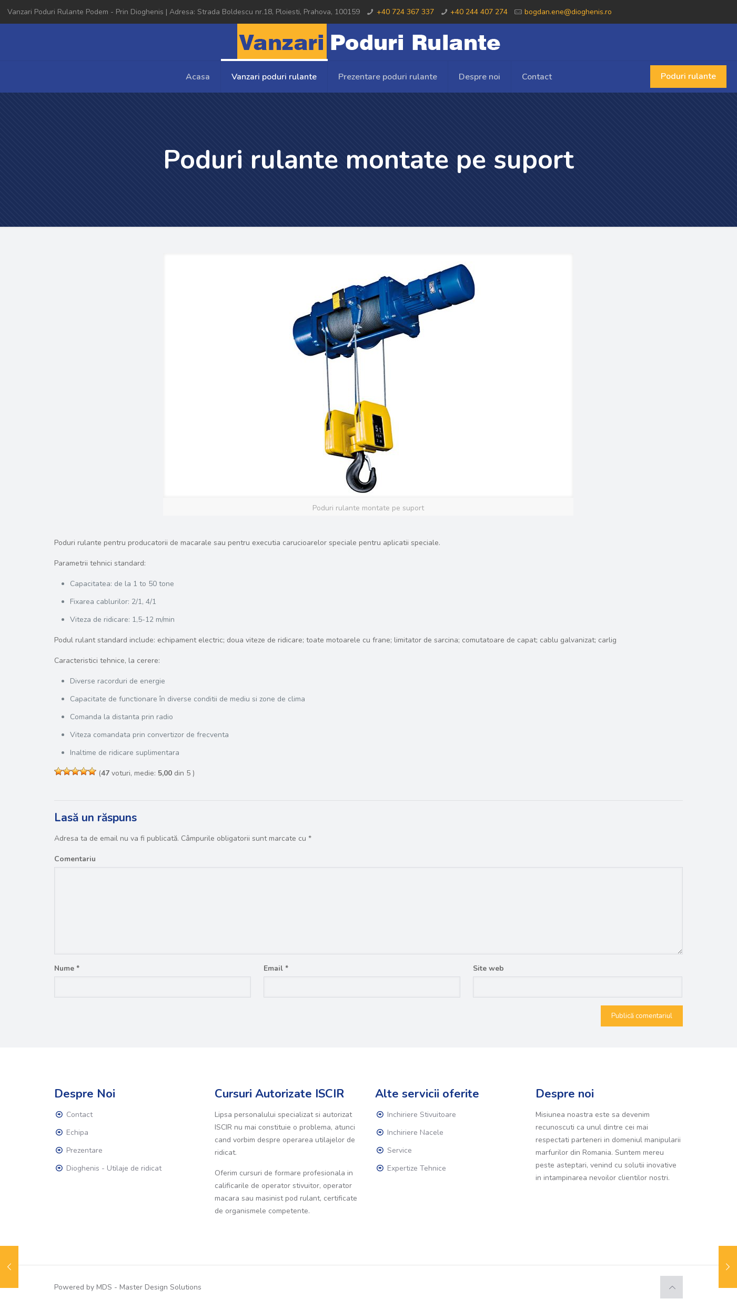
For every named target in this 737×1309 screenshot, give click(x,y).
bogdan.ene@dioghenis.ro (568, 12)
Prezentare (84, 1150)
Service (399, 1150)
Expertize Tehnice (416, 1168)
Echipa (77, 1132)
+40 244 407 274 (479, 12)
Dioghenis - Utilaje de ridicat (113, 1168)
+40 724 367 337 (405, 12)
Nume (66, 968)
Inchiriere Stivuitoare (421, 1115)
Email (276, 968)
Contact (79, 1115)
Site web (488, 968)
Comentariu (75, 859)
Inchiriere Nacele (415, 1132)
